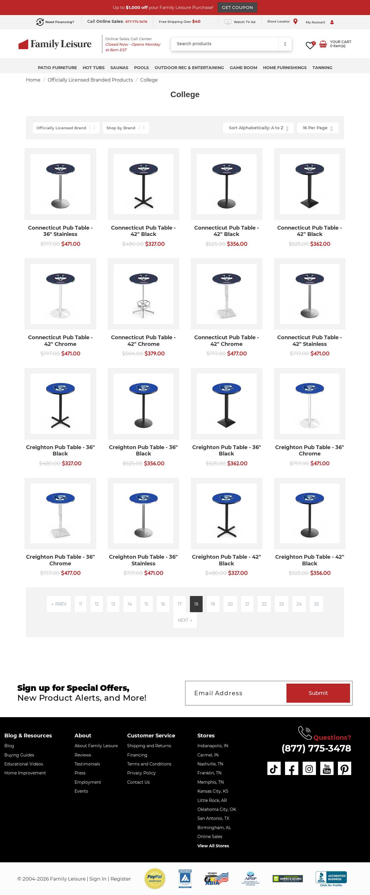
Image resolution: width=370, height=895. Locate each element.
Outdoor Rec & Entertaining (189, 67)
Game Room (243, 67)
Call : (106, 21)
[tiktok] (274, 768)
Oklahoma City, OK (216, 809)
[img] (288, 878)
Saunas (119, 67)
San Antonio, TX (213, 818)
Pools (141, 67)
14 (130, 604)
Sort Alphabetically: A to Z (258, 128)
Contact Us (138, 782)
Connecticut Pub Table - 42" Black (143, 231)
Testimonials (87, 764)
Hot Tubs (94, 67)
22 (264, 604)
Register (120, 879)
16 (163, 604)
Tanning (322, 67)
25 (316, 604)
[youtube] (327, 768)
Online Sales (209, 836)
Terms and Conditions (149, 764)
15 (146, 604)
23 (281, 604)
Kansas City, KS (212, 791)
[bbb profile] (331, 878)
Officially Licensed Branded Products (90, 80)
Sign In (98, 879)
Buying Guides (19, 755)
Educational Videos (23, 764)
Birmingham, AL (214, 827)
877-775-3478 (136, 22)
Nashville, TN (210, 764)
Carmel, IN (208, 755)
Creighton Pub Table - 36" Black (60, 450)
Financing (137, 755)
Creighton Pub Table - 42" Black (226, 560)
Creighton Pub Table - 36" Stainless (143, 560)
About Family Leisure (96, 745)
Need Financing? (59, 22)
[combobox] (231, 44)
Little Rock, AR (212, 800)
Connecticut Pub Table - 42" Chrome (60, 340)
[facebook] (291, 768)
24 (299, 604)
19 (213, 604)
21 (247, 604)
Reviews (83, 755)
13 (113, 604)
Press (80, 773)
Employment (88, 782)
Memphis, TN (210, 782)
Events (81, 791)
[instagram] (309, 768)
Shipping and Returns (149, 745)
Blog (9, 745)
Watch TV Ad (245, 22)
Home (33, 80)
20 (230, 604)
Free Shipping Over (180, 22)
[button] (155, 879)
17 (180, 604)
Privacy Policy (141, 773)
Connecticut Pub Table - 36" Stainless (60, 231)
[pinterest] (344, 768)
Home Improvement (25, 773)
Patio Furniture (57, 67)
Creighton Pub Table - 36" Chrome (309, 450)
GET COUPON (237, 7)
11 (80, 604)
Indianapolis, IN (212, 745)
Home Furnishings (285, 67)
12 (97, 604)
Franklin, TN (209, 773)
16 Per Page (317, 128)
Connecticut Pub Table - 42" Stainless (309, 340)
